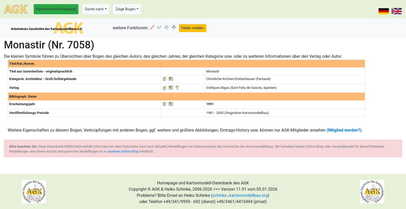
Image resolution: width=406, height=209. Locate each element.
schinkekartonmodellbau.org (240, 195)
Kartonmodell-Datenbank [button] (56, 9)
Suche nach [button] (94, 9)
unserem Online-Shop (123, 151)
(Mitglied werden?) (344, 130)
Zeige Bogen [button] (125, 9)
